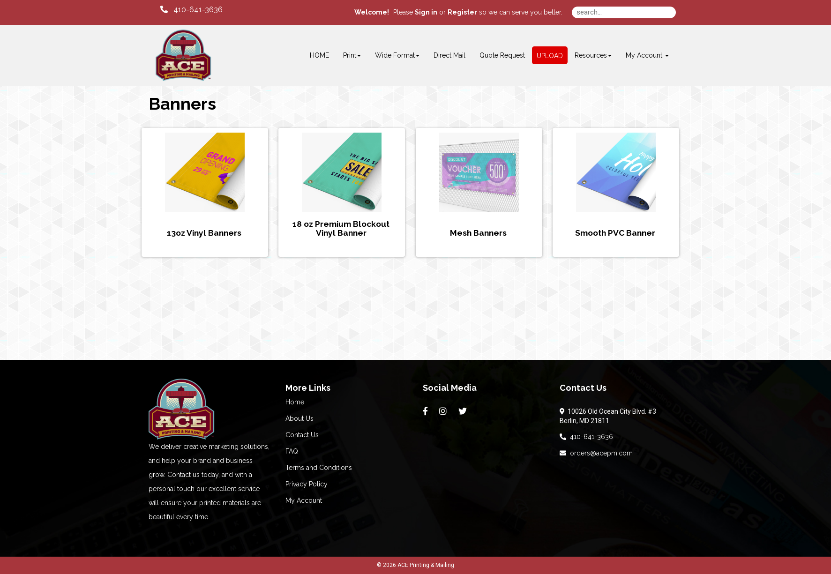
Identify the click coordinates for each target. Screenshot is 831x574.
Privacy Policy (306, 484)
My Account (303, 500)
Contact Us (302, 435)
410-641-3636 (586, 436)
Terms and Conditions (318, 467)
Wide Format (397, 55)
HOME (319, 55)
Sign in (426, 12)
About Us (299, 418)
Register (462, 12)
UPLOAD (550, 56)
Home (294, 402)
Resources (593, 55)
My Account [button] (647, 55)
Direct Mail (449, 55)
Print (352, 55)
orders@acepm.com (596, 453)
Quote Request (502, 55)
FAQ (291, 451)
